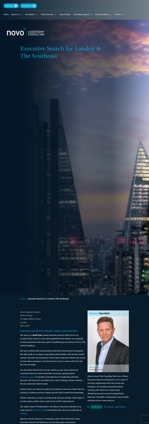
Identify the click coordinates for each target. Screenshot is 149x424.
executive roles (39, 410)
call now (9, 6)
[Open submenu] (20, 14)
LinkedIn (122, 407)
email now (27, 6)
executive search (27, 377)
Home (23, 299)
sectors (23, 413)
